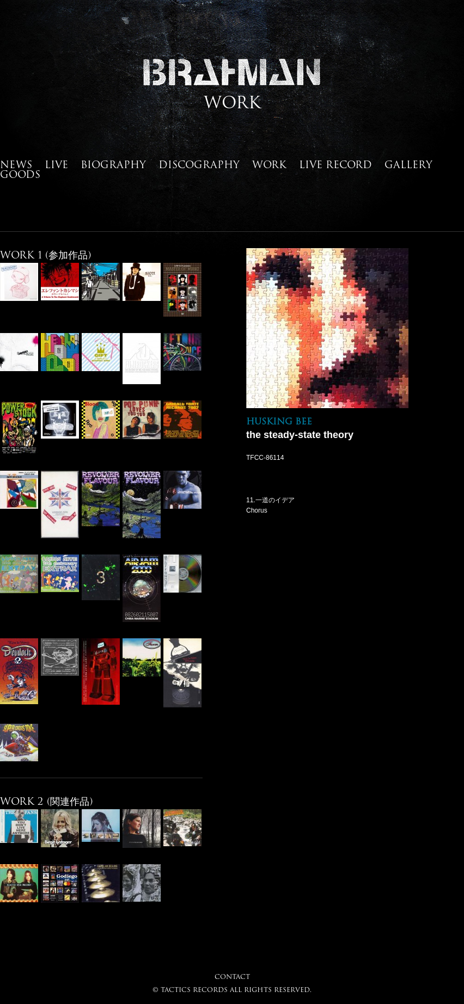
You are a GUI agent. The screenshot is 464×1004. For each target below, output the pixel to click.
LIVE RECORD (335, 164)
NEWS (16, 164)
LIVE (56, 164)
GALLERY (408, 164)
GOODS (20, 174)
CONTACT (232, 976)
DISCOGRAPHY (199, 164)
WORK (269, 164)
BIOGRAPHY (113, 164)
